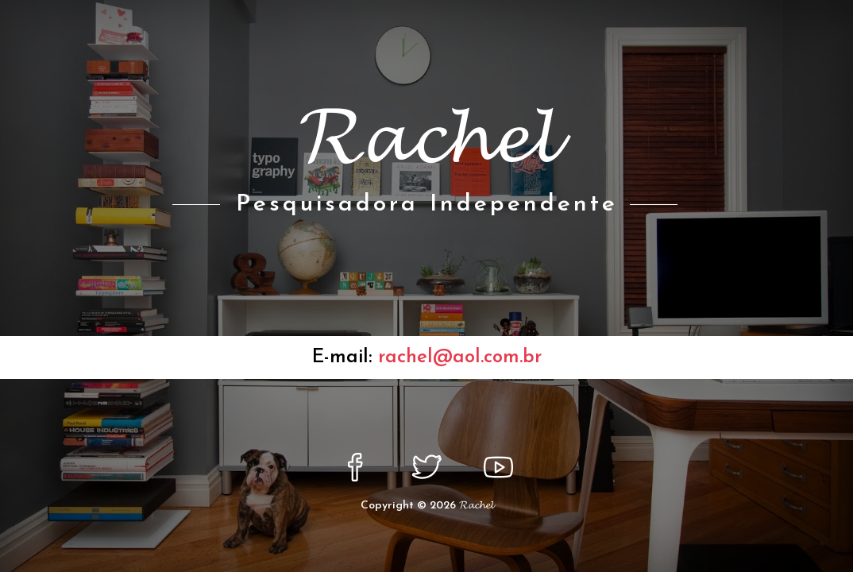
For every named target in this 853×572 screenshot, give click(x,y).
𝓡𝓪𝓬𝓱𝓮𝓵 (476, 506)
